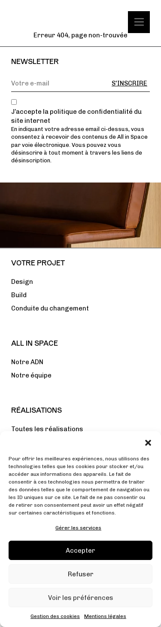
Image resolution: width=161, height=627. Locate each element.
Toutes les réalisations (47, 429)
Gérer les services (78, 528)
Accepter (80, 550)
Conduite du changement (50, 308)
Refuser (81, 574)
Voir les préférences (80, 598)
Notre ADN (27, 362)
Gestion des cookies (55, 616)
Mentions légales (105, 616)
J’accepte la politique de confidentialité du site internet (76, 116)
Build (19, 295)
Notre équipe (31, 375)
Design (22, 282)
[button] (148, 442)
